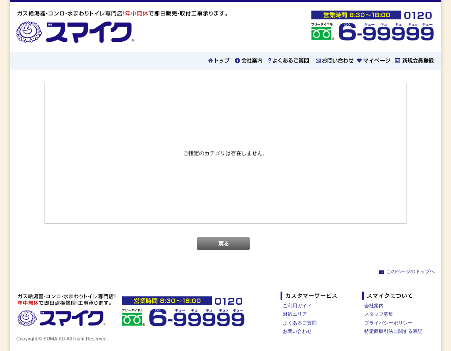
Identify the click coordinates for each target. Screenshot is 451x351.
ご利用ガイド (297, 305)
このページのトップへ (410, 271)
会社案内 (374, 305)
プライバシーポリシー (388, 322)
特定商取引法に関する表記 (393, 331)
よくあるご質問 (300, 322)
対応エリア (295, 314)
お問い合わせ (297, 331)
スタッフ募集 (378, 314)
